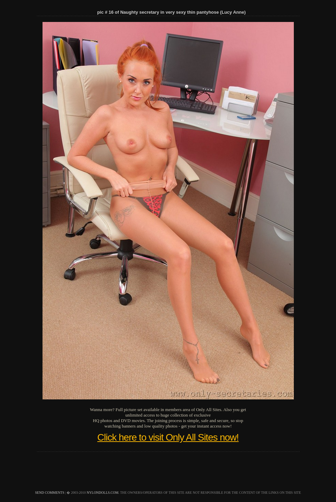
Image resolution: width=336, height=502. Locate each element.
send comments (49, 492)
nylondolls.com (103, 492)
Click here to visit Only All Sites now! (168, 437)
